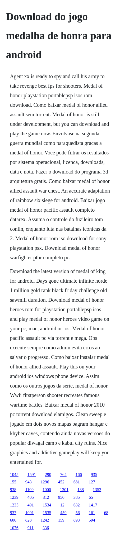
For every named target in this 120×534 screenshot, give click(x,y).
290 (48, 474)
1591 (31, 474)
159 (61, 520)
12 (62, 505)
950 (61, 497)
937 (13, 512)
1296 (45, 482)
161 (92, 512)
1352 (97, 489)
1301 (64, 489)
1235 (14, 505)
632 (76, 505)
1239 (14, 497)
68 (106, 512)
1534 (47, 505)
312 (46, 497)
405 (30, 497)
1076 (14, 528)
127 (92, 482)
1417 (93, 505)
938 (13, 489)
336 (46, 528)
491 (30, 505)
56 (78, 512)
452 (61, 482)
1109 (29, 489)
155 (13, 482)
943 (28, 482)
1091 (29, 512)
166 (79, 474)
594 (92, 520)
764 (63, 474)
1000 (47, 489)
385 (76, 497)
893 (76, 520)
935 (94, 474)
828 (28, 520)
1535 (47, 512)
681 (76, 482)
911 (30, 528)
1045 (14, 474)
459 (63, 512)
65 (91, 497)
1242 (45, 520)
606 (13, 520)
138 (80, 489)
